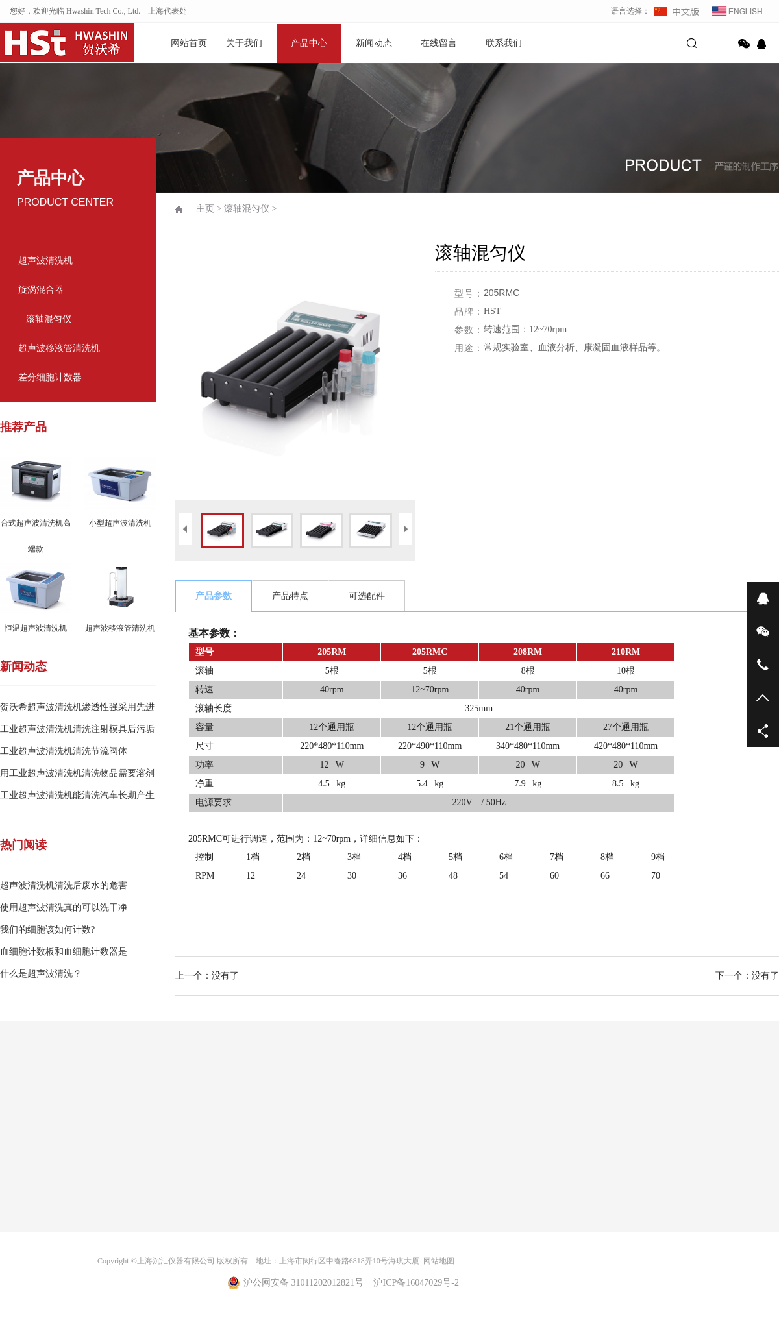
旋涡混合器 (41, 290)
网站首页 (189, 43)
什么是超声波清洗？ (41, 974)
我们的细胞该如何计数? (47, 929)
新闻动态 (374, 43)
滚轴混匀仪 (48, 319)
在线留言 (439, 43)
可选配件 (367, 596)
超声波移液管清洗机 (59, 348)
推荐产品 (23, 427)
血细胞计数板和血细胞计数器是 (63, 952)
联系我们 (504, 43)
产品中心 (309, 43)
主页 (205, 208)
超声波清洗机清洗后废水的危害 (63, 885)
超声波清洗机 (45, 260)
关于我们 (244, 43)
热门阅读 (23, 844)
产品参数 (213, 596)
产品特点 (290, 596)
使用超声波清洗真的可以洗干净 (63, 907)
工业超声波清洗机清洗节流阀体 (63, 751)
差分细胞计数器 (50, 377)
